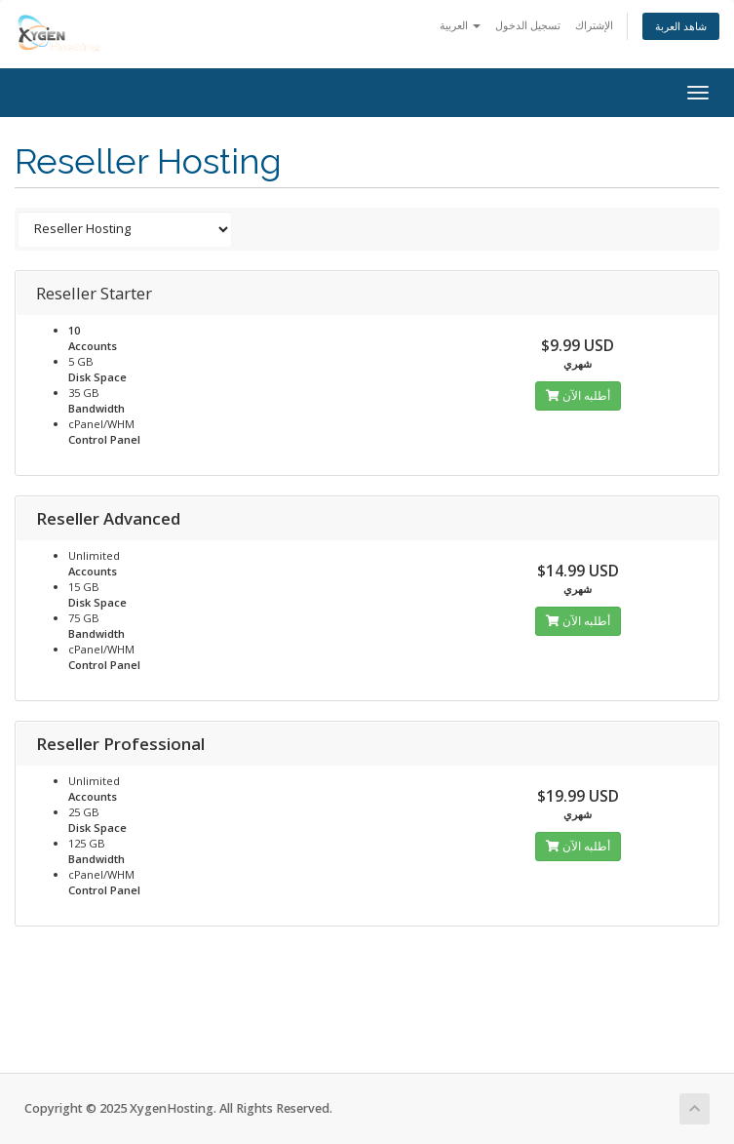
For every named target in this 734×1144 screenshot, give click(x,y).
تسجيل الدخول (527, 25)
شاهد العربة (681, 26)
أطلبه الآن (578, 395)
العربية (460, 25)
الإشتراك (594, 25)
